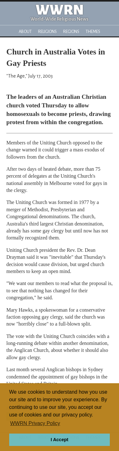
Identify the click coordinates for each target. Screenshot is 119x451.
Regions (71, 31)
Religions (47, 31)
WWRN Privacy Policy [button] (35, 423)
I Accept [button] (59, 439)
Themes (93, 31)
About (25, 31)
